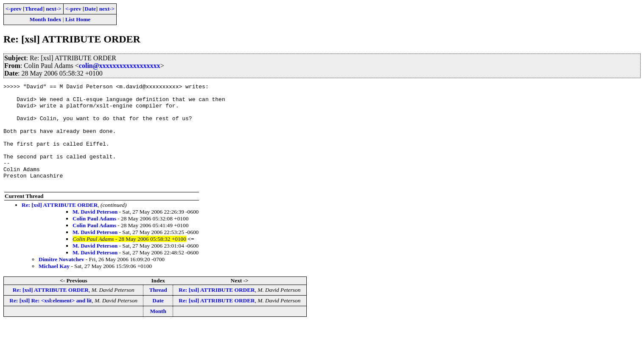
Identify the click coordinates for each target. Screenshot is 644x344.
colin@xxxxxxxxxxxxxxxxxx (119, 65)
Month (158, 331)
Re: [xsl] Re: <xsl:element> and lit (50, 321)
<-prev (14, 9)
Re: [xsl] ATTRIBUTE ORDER (60, 225)
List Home (78, 19)
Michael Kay (54, 286)
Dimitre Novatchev (61, 279)
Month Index (45, 19)
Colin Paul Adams (94, 239)
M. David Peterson (95, 232)
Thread (33, 9)
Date (90, 9)
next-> (53, 9)
